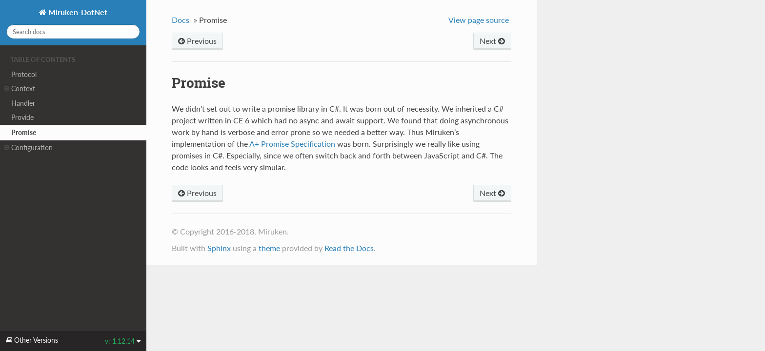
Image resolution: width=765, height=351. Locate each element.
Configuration (28, 147)
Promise (23, 132)
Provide (22, 117)
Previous (197, 40)
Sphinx (219, 248)
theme (269, 248)
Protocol (24, 74)
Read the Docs (349, 248)
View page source (478, 19)
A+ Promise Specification (292, 143)
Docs (180, 19)
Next (492, 40)
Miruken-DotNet (76, 12)
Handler (23, 103)
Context (19, 88)
